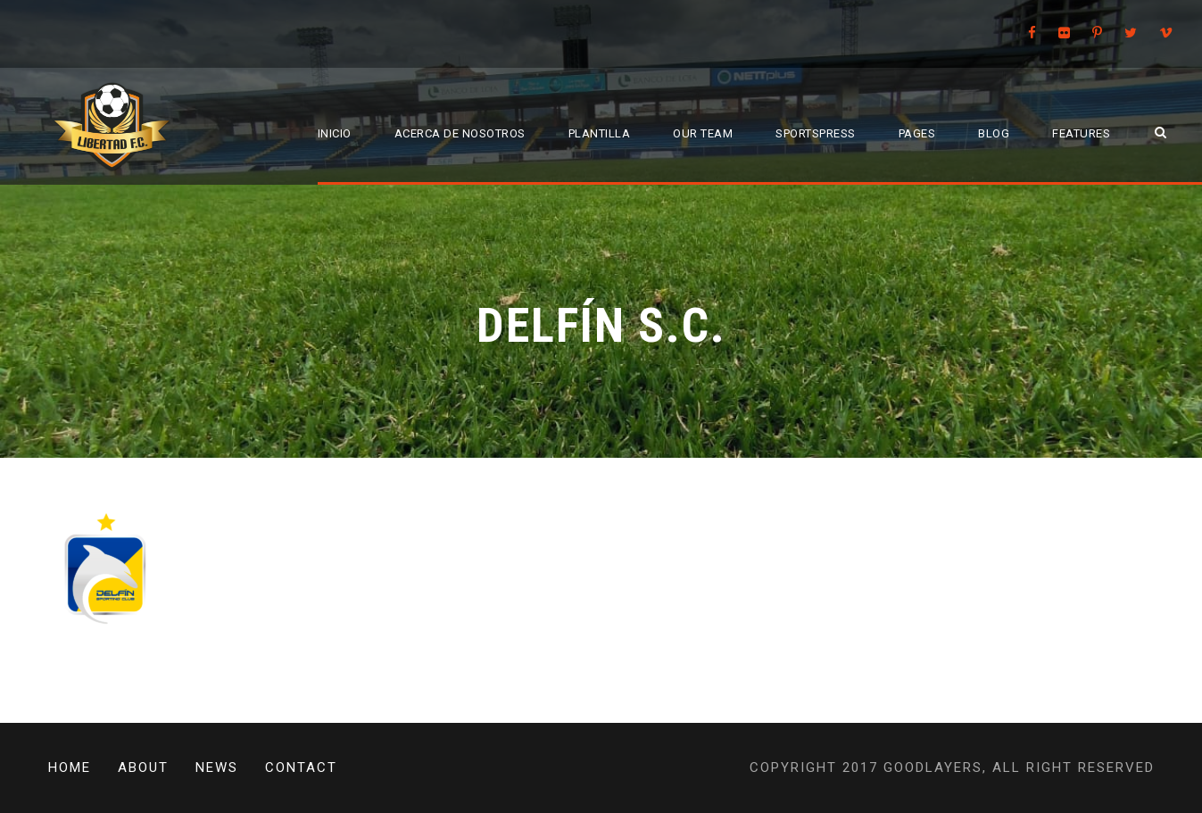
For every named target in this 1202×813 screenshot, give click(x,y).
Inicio (335, 133)
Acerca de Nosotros (460, 133)
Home (69, 767)
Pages (917, 133)
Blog (993, 133)
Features (1081, 133)
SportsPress (815, 133)
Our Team (703, 133)
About (143, 767)
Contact (301, 767)
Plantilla (599, 133)
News (216, 767)
